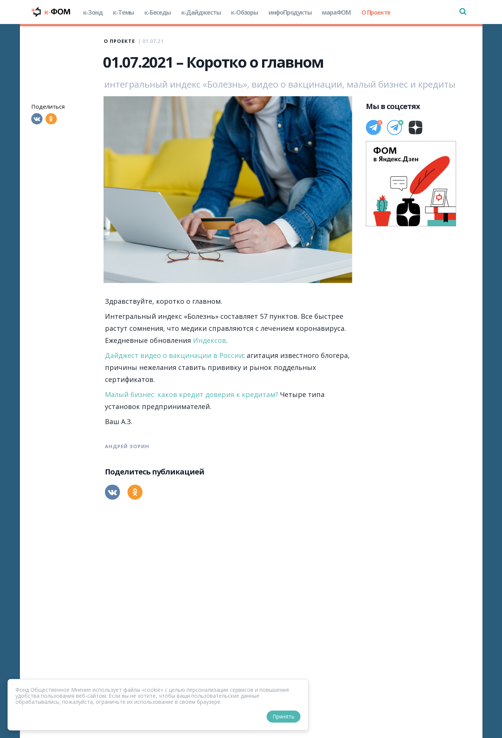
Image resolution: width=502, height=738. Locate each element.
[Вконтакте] (36, 118)
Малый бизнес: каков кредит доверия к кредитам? (191, 394)
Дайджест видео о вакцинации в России (174, 355)
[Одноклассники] (51, 118)
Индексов (209, 340)
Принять (283, 716)
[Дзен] (415, 127)
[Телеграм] (373, 127)
